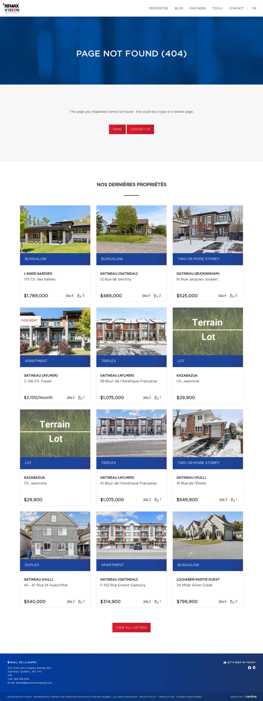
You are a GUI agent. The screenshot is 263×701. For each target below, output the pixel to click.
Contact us (140, 129)
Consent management (189, 697)
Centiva (250, 696)
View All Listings (131, 627)
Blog (179, 8)
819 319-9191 (21, 679)
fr (254, 8)
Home (117, 129)
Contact (236, 8)
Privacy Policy (148, 697)
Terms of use (166, 697)
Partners (198, 8)
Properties (158, 8)
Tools (217, 8)
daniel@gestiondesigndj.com (34, 683)
